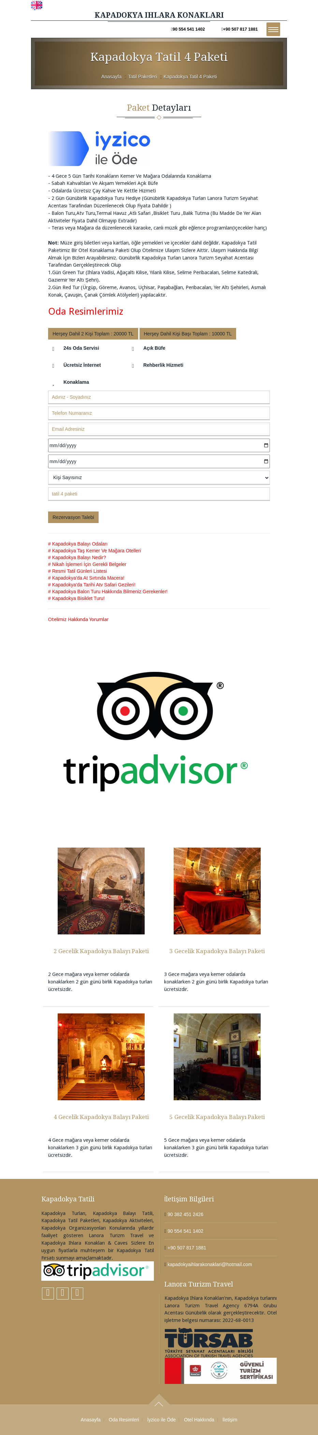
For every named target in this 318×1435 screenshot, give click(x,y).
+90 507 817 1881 (239, 29)
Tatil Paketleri (142, 76)
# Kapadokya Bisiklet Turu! (76, 598)
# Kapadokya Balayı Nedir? (77, 557)
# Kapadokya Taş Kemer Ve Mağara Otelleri (94, 550)
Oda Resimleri (124, 1419)
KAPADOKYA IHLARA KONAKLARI (159, 15)
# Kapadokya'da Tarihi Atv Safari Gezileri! (91, 584)
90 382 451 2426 (184, 1214)
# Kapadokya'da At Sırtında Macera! (86, 578)
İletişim (229, 1419)
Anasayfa (111, 76)
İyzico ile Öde (161, 1419)
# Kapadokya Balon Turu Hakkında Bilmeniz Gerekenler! (108, 591)
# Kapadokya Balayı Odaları (77, 544)
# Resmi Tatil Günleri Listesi (77, 571)
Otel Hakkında (199, 1419)
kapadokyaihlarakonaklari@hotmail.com (209, 1264)
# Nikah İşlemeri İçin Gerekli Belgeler (87, 564)
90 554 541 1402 (188, 29)
